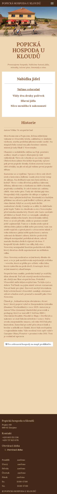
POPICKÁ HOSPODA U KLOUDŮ (21, 3)
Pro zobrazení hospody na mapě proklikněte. (28, 344)
